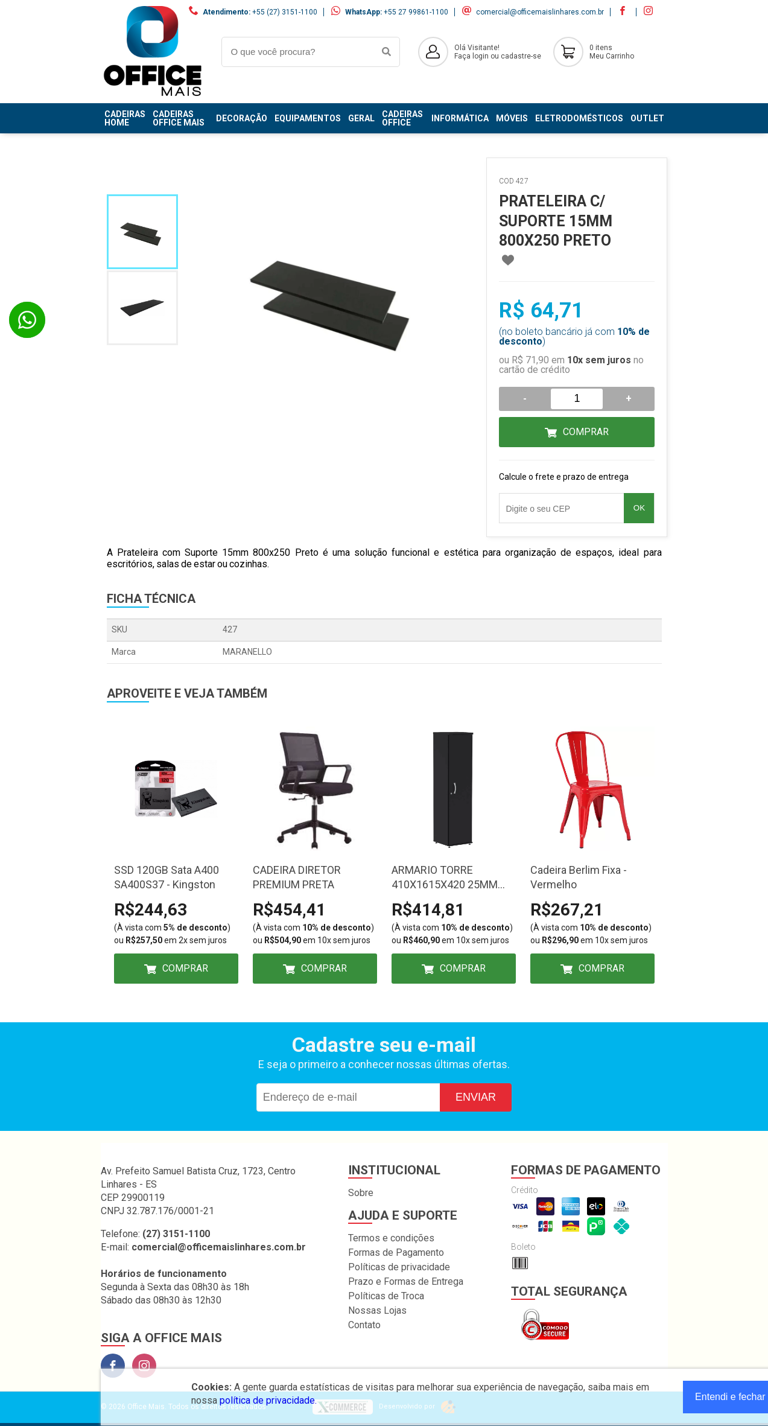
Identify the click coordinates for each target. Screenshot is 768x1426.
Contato (364, 1325)
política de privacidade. (268, 1400)
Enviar (475, 1097)
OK (639, 507)
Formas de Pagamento (396, 1252)
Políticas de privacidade (399, 1267)
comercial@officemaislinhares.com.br (540, 12)
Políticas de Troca (386, 1296)
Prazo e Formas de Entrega (405, 1281)
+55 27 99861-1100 (416, 12)
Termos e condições (391, 1238)
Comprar (586, 432)
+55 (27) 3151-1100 (284, 12)
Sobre (360, 1192)
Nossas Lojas (377, 1310)
